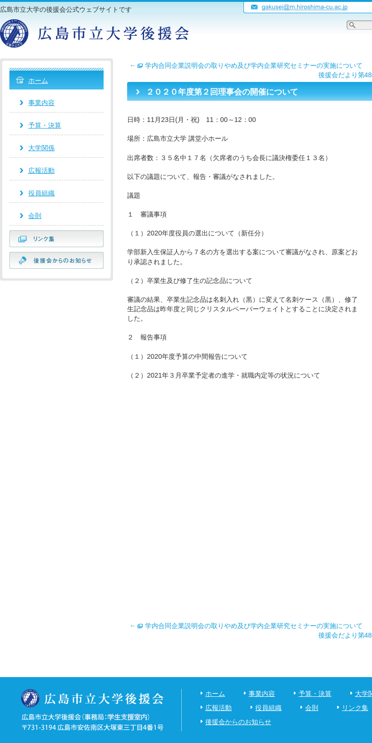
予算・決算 (44, 125)
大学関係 (41, 148)
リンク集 (355, 707)
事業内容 (41, 102)
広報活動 (41, 170)
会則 (34, 215)
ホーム (38, 80)
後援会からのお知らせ (238, 722)
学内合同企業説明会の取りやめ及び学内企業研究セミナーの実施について (246, 65)
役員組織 (41, 193)
